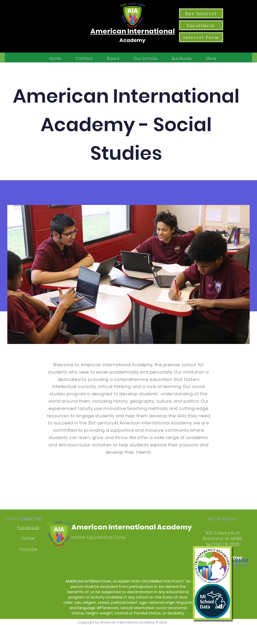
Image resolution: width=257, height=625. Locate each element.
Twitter (28, 538)
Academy (132, 40)
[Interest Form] (201, 37)
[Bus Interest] (201, 13)
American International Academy (131, 527)
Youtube (28, 549)
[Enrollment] (201, 25)
